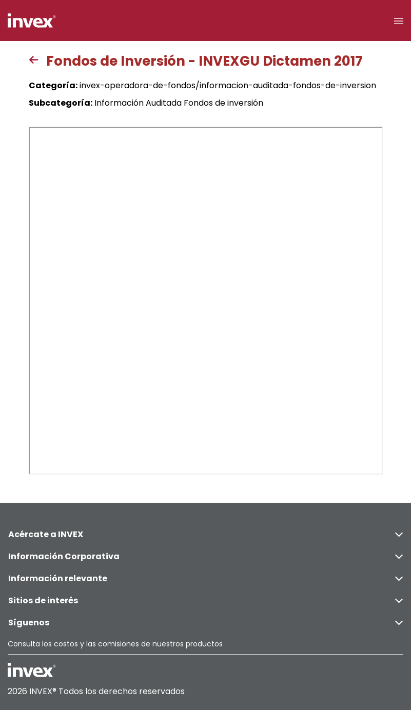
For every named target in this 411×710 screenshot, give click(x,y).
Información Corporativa (205, 556)
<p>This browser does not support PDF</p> (206, 301)
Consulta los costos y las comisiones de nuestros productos (115, 644)
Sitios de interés (205, 600)
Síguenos (205, 622)
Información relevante (205, 578)
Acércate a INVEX (205, 534)
